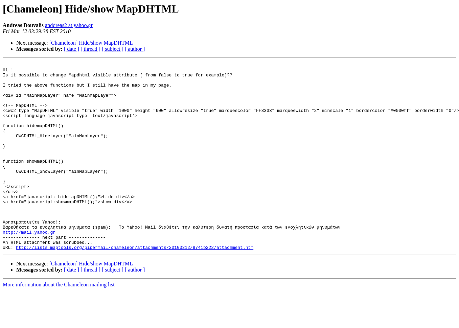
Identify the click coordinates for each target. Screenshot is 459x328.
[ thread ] (90, 49)
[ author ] (135, 49)
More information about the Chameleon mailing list (59, 322)
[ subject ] (112, 49)
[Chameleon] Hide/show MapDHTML (91, 43)
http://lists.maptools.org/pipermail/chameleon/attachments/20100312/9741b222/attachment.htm (134, 285)
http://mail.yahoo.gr (29, 266)
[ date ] (71, 49)
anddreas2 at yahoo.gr (69, 25)
